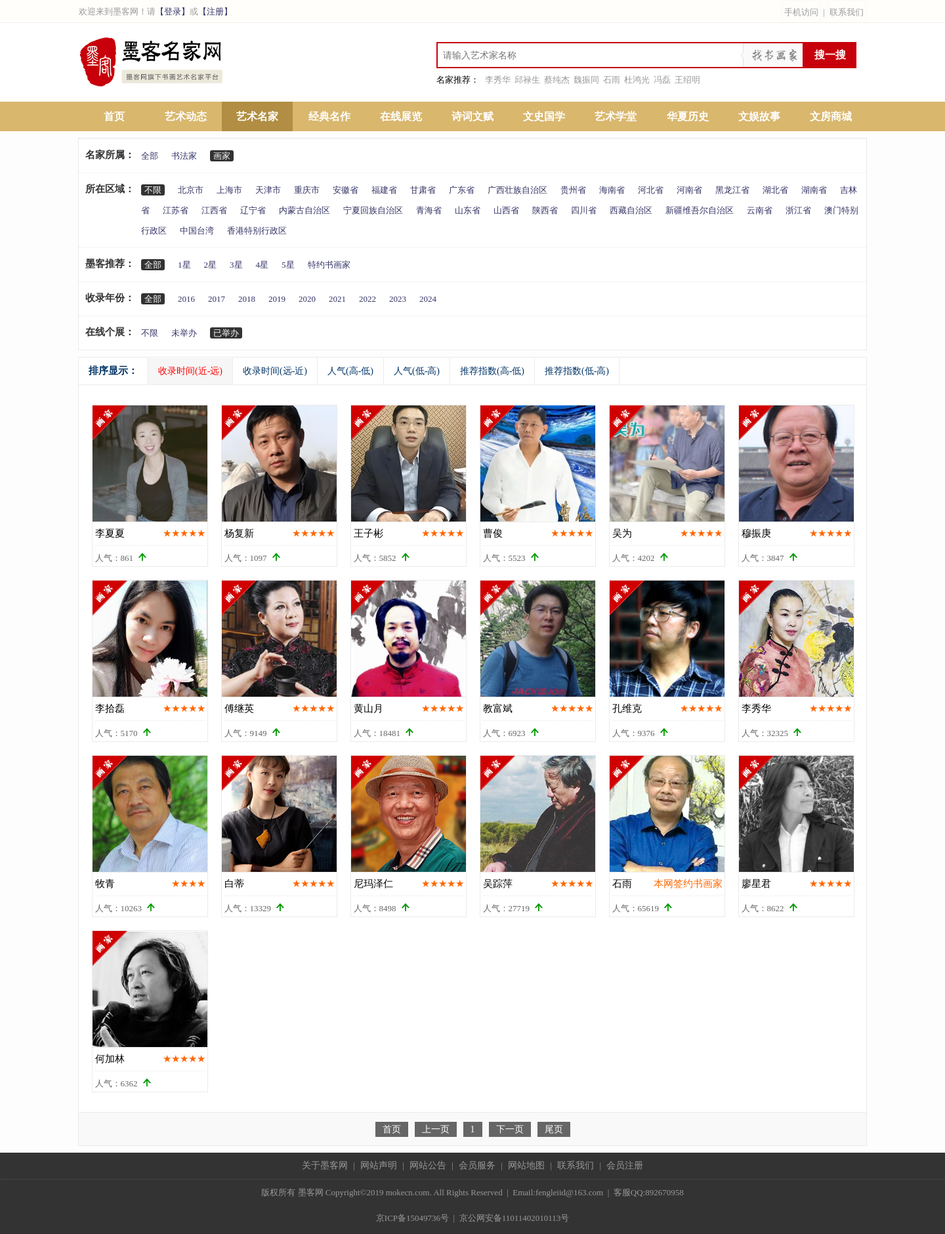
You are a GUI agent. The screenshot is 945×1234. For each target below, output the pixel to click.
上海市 (229, 190)
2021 (337, 299)
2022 (367, 299)
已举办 (226, 333)
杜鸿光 (637, 80)
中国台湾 (197, 231)
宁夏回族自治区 (373, 210)
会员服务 (477, 1165)
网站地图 (526, 1165)
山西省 (506, 210)
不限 (152, 190)
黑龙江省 (732, 190)
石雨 (611, 80)
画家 (221, 156)
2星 (210, 265)
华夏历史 (688, 116)
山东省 (467, 210)
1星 (184, 265)
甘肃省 (423, 190)
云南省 (759, 210)
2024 (427, 299)
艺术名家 (257, 116)
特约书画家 (329, 265)
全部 (149, 156)
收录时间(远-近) (275, 371)
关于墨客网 (325, 1165)
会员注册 (624, 1165)
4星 (262, 265)
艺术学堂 (616, 116)
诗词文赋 (473, 116)
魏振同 (586, 80)
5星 (288, 265)
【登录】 (173, 11)
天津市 (268, 190)
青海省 (429, 210)
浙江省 (798, 210)
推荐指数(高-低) (492, 371)
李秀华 (498, 80)
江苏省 (175, 210)
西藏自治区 (631, 210)
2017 (216, 299)
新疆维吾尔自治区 (699, 210)
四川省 (584, 210)
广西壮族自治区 (517, 190)
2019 (276, 299)
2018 (246, 299)
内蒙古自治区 (304, 210)
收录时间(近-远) (190, 371)
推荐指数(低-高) (577, 371)
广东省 (461, 190)
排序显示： (113, 370)
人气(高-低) (350, 371)
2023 (397, 299)
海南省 (612, 190)
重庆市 (307, 190)
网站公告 (428, 1165)
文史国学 (544, 116)
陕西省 (545, 210)
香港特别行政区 (257, 231)
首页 (114, 116)
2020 (307, 299)
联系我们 (847, 12)
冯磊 (662, 80)
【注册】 (215, 11)
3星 (236, 265)
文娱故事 (759, 116)
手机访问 (801, 12)
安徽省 (345, 190)
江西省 (214, 210)
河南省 (689, 190)
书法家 (184, 156)
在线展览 (401, 116)
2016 (186, 299)
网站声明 (378, 1165)
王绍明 (687, 80)
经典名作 (329, 116)
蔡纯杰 (557, 80)
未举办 (184, 333)
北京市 (190, 190)
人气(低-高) (417, 371)
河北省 (650, 190)
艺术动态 (186, 116)
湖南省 (814, 190)
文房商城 (831, 116)
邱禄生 (527, 80)
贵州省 (573, 190)
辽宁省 (253, 210)
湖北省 (775, 190)
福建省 (384, 190)
